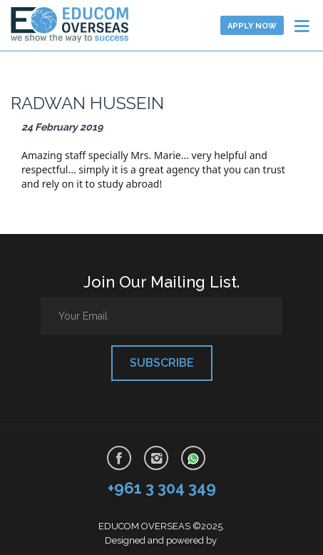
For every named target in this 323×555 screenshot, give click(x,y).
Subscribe (162, 363)
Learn (81, 25)
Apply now (252, 26)
